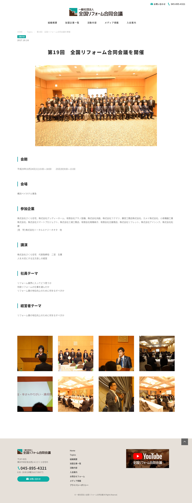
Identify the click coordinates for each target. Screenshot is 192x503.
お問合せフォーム (77, 476)
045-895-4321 (32, 468)
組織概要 (52, 23)
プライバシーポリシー (79, 485)
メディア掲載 (112, 23)
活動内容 (92, 23)
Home (72, 451)
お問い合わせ (157, 4)
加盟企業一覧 (72, 23)
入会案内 (131, 23)
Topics (73, 455)
